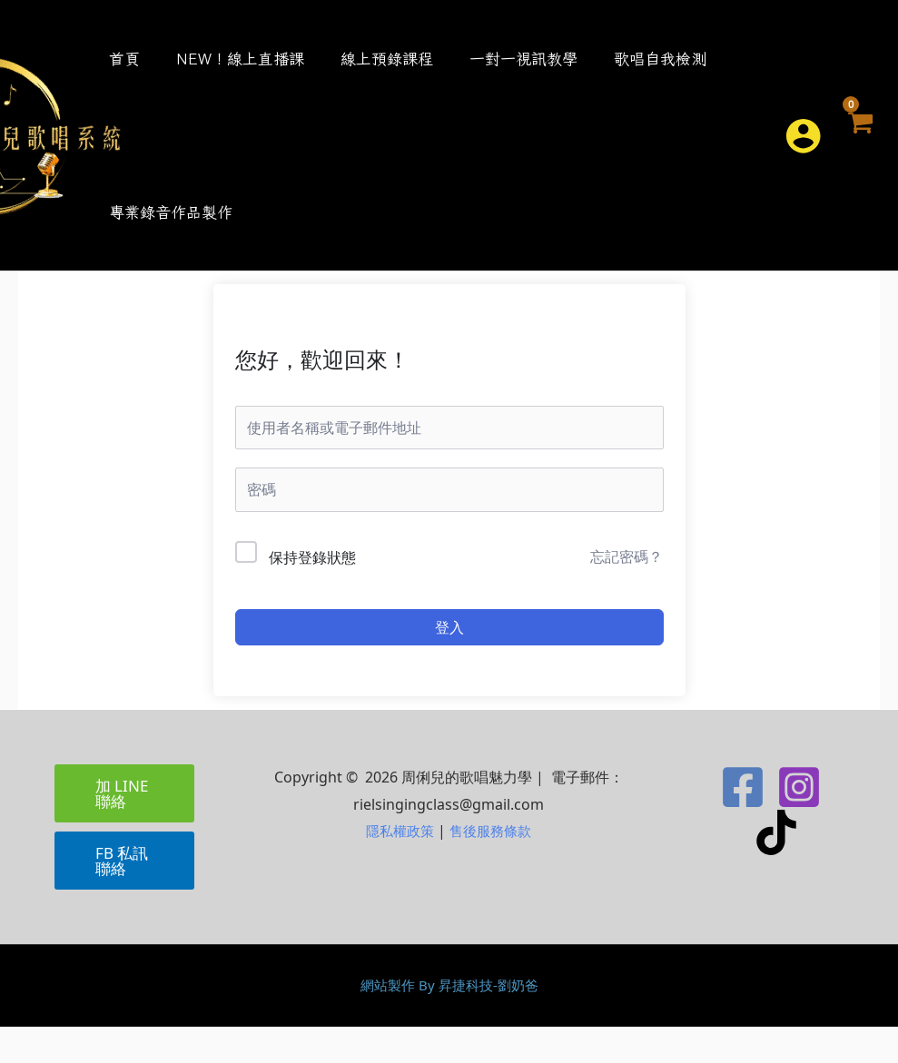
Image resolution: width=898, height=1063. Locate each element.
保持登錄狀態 (312, 594)
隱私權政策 (397, 867)
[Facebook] (742, 823)
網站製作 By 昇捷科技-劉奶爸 (449, 1021)
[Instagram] (799, 823)
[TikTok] (776, 868)
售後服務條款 (493, 867)
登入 (449, 664)
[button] (754, 154)
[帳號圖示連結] (802, 153)
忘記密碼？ (626, 593)
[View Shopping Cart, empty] (859, 153)
